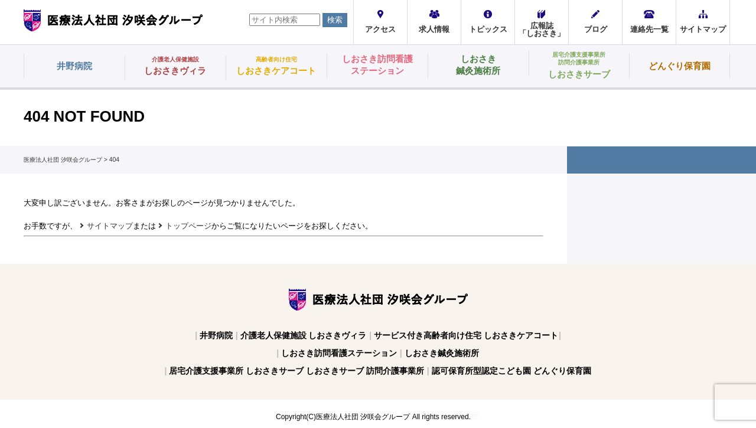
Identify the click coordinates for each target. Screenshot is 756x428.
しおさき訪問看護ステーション (339, 353)
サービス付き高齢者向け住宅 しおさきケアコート (466, 335)
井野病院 (216, 335)
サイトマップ (110, 225)
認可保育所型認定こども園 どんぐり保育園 (511, 370)
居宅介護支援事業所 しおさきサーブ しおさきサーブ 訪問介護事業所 (296, 370)
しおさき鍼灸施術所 (442, 353)
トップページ (188, 225)
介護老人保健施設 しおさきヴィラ (303, 335)
